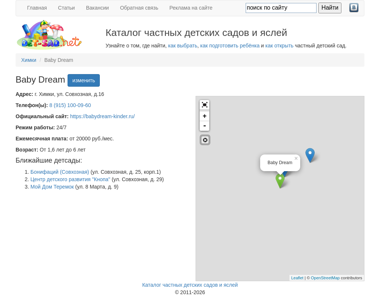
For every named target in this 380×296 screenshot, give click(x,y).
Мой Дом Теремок (52, 187)
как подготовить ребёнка (230, 46)
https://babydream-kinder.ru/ (102, 116)
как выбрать (182, 46)
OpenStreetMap (325, 278)
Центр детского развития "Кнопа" (70, 179)
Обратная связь (139, 8)
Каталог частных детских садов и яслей (190, 285)
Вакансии (97, 8)
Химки (28, 60)
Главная (37, 8)
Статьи (66, 8)
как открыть (279, 46)
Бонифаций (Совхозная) (59, 172)
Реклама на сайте (191, 8)
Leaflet (297, 278)
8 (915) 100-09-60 (70, 105)
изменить (83, 80)
